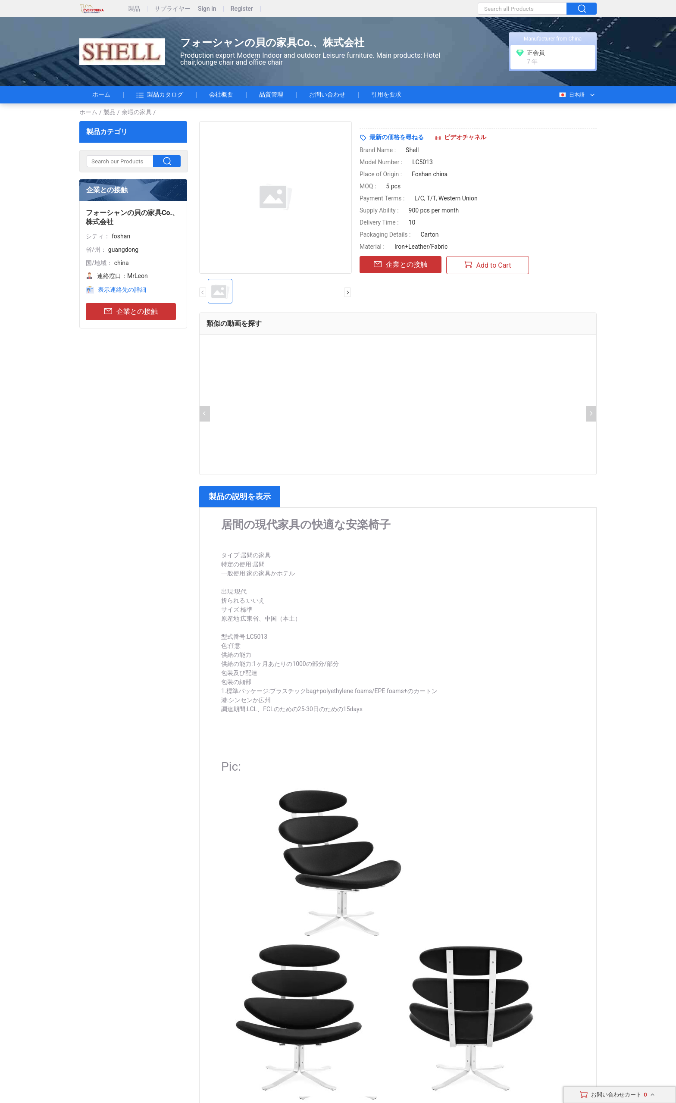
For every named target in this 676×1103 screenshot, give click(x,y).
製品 (134, 9)
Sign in (207, 9)
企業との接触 (131, 311)
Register (242, 9)
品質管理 (271, 94)
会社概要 (221, 94)
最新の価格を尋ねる (396, 137)
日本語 (571, 95)
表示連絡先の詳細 (122, 289)
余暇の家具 (137, 112)
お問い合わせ (327, 94)
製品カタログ (159, 95)
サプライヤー (172, 9)
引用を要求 (386, 94)
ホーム (101, 94)
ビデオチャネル (465, 137)
